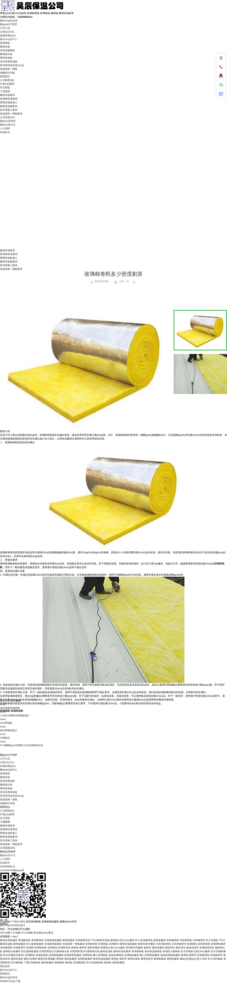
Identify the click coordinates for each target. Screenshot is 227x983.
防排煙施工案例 (8, 109)
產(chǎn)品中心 (8, 39)
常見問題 (5, 87)
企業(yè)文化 (7, 31)
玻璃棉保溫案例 (8, 98)
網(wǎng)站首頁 (9, 20)
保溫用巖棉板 (7, 50)
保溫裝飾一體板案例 (11, 113)
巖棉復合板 (6, 54)
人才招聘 (5, 128)
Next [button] (157, 672)
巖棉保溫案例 (7, 95)
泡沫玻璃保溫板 (8, 61)
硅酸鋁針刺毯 (7, 72)
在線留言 (5, 132)
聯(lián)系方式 (7, 124)
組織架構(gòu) (8, 35)
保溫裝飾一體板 (8, 69)
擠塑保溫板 (6, 57)
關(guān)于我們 (8, 24)
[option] (84, 671)
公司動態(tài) (7, 80)
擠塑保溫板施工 (8, 102)
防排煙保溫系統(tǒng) (12, 65)
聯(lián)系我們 (7, 121)
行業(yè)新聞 (7, 83)
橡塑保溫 (5, 46)
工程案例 (5, 91)
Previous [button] (11, 672)
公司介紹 (5, 28)
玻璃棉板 (5, 42)
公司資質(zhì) (7, 117)
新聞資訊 (5, 76)
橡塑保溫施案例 (8, 106)
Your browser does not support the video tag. (113, 191)
